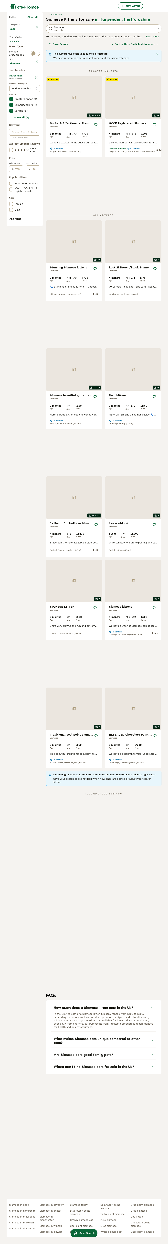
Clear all (32, 74)
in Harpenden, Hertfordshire (122, 76)
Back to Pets (18, 81)
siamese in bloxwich (21, 1222)
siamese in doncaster (22, 1228)
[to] (35, 322)
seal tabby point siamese (110, 1206)
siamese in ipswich (51, 1231)
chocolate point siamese (140, 1224)
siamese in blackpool (22, 1216)
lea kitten (137, 1216)
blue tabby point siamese (80, 1212)
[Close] (157, 111)
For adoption (19, 112)
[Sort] (134, 101)
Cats (13, 89)
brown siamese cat (81, 1220)
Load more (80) (28, 216)
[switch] (35, 133)
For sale (17, 104)
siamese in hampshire (22, 1210)
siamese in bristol (50, 1210)
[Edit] (36, 231)
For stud (17, 120)
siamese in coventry (52, 1204)
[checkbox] (11, 156)
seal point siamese (81, 1225)
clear (35, 141)
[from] (18, 322)
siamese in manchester (47, 1218)
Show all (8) (21, 271)
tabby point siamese (112, 1214)
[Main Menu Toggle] (3, 6)
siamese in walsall (51, 1225)
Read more (152, 93)
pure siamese (108, 1220)
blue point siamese (142, 1204)
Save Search (58, 101)
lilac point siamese (142, 1231)
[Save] (95, 182)
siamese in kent (19, 1204)
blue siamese (139, 1210)
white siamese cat (111, 1231)
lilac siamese (108, 1225)
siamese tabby (79, 1204)
